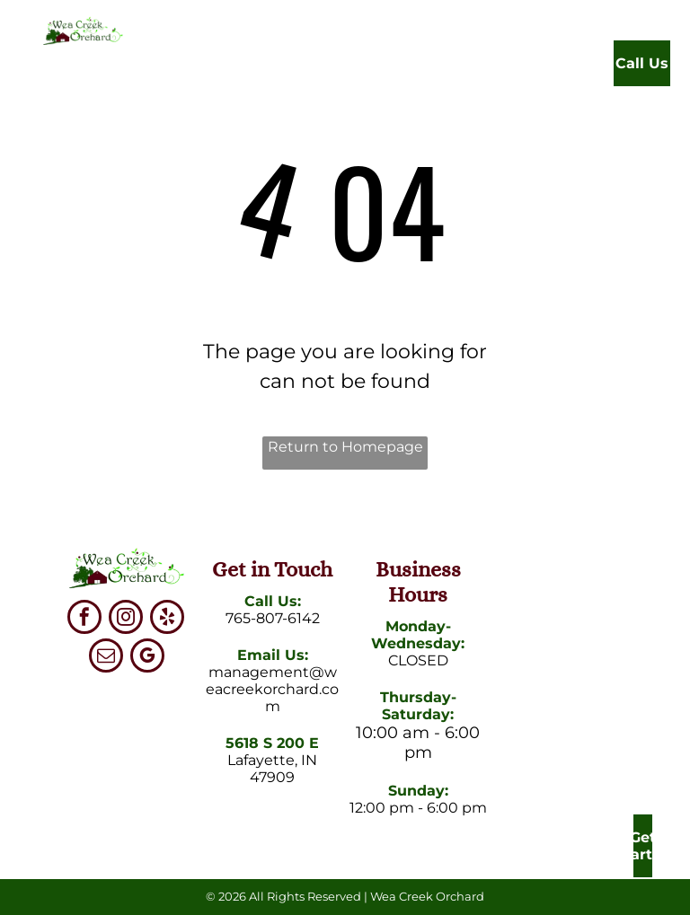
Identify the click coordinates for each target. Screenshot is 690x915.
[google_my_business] (147, 657)
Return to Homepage (345, 446)
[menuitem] (242, 67)
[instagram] (126, 619)
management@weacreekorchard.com (272, 689)
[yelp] (167, 619)
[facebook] (84, 619)
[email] (106, 657)
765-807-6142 (273, 618)
